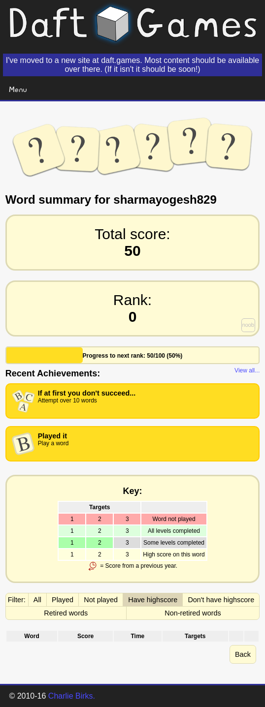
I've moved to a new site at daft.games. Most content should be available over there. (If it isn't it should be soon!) (132, 64)
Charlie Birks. (71, 696)
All (37, 600)
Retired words (66, 613)
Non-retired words (193, 613)
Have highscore (152, 600)
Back (243, 654)
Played (62, 600)
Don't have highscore (221, 600)
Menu (18, 88)
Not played (101, 600)
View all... (247, 370)
